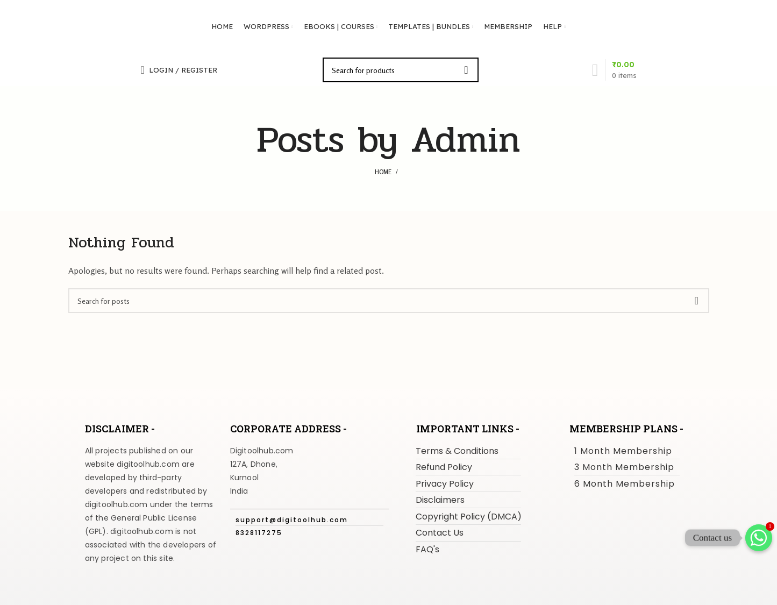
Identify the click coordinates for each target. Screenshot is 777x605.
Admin (466, 139)
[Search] (401, 70)
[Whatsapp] (758, 537)
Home (383, 172)
